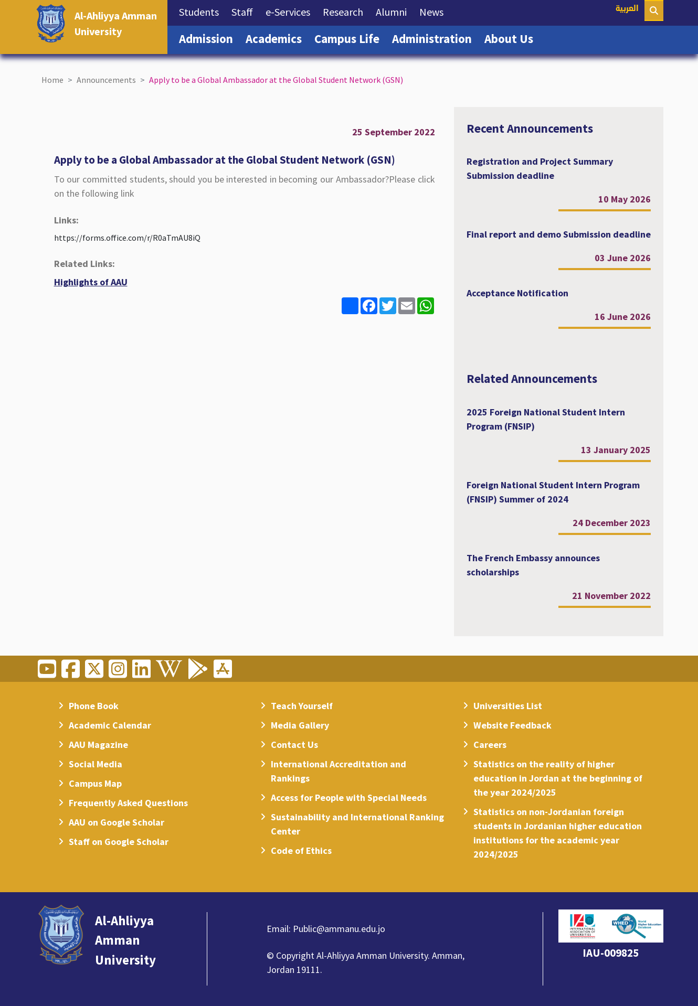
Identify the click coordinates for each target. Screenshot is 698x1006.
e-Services (291, 11)
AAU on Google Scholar (116, 822)
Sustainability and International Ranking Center (357, 824)
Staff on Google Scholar (118, 842)
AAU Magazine (98, 745)
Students (202, 11)
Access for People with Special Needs (349, 797)
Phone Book (94, 706)
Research (346, 11)
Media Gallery (300, 725)
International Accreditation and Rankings (338, 771)
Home (52, 79)
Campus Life (350, 37)
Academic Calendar (110, 725)
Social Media (95, 764)
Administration (435, 37)
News (434, 11)
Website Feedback (512, 725)
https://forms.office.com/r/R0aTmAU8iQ (127, 237)
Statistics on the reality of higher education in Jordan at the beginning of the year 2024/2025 (557, 778)
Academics (277, 37)
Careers (489, 745)
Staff (245, 11)
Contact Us (294, 745)
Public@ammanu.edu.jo (339, 929)
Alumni (394, 11)
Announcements (106, 79)
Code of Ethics (301, 850)
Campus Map (95, 783)
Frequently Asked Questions (128, 803)
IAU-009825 (611, 953)
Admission (209, 37)
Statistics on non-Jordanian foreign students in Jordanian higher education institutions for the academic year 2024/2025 (557, 833)
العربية (627, 9)
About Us (512, 37)
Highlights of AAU (91, 282)
